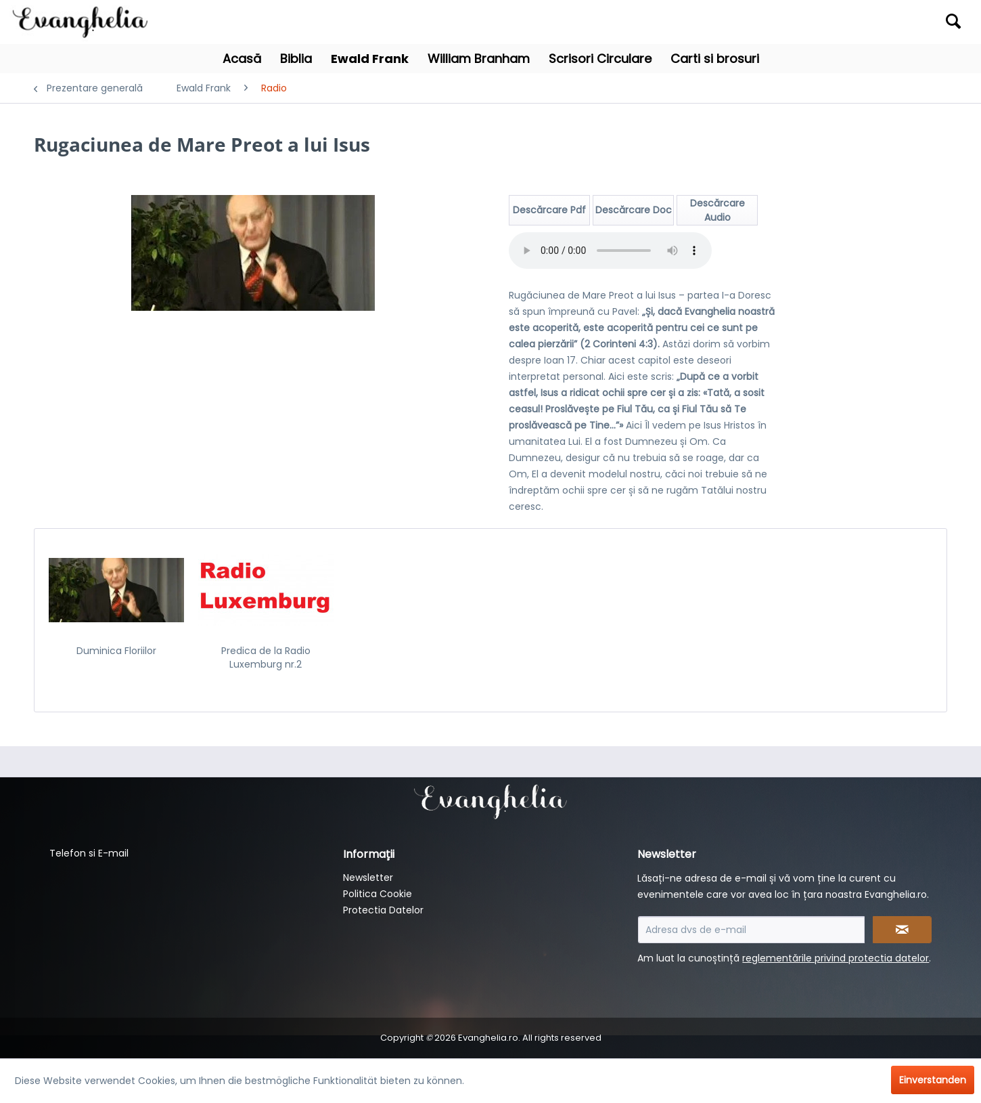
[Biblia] (296, 58)
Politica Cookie (377, 894)
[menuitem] (849, 22)
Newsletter (368, 877)
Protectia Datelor (383, 910)
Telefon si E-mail (89, 853)
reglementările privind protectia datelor (835, 958)
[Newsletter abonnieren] (902, 929)
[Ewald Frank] (369, 58)
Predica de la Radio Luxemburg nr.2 (266, 657)
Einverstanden (932, 1080)
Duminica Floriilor (116, 650)
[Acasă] (242, 58)
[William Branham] (478, 58)
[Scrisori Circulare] (600, 58)
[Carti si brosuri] (715, 58)
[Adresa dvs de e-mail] (751, 929)
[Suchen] (953, 21)
